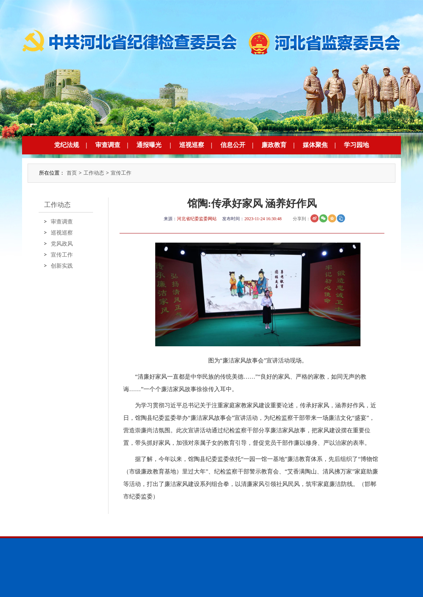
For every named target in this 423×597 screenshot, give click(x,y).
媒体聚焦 (315, 145)
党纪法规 (66, 145)
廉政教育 (274, 145)
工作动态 (93, 173)
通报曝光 (148, 145)
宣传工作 (121, 173)
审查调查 (107, 145)
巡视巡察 (191, 145)
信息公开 (232, 145)
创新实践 (62, 266)
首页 (72, 173)
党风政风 (62, 244)
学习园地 (356, 145)
